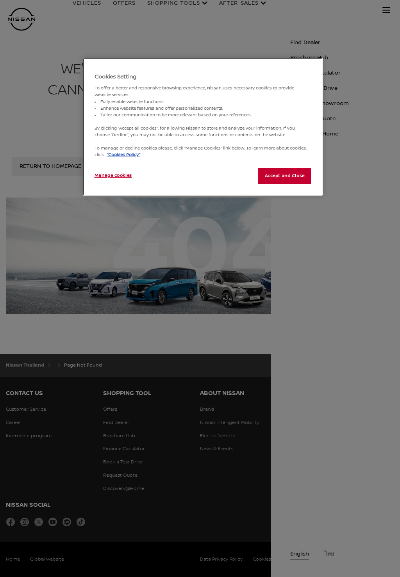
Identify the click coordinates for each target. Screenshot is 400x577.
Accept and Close (285, 175)
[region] (203, 127)
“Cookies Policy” (123, 154)
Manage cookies (113, 175)
